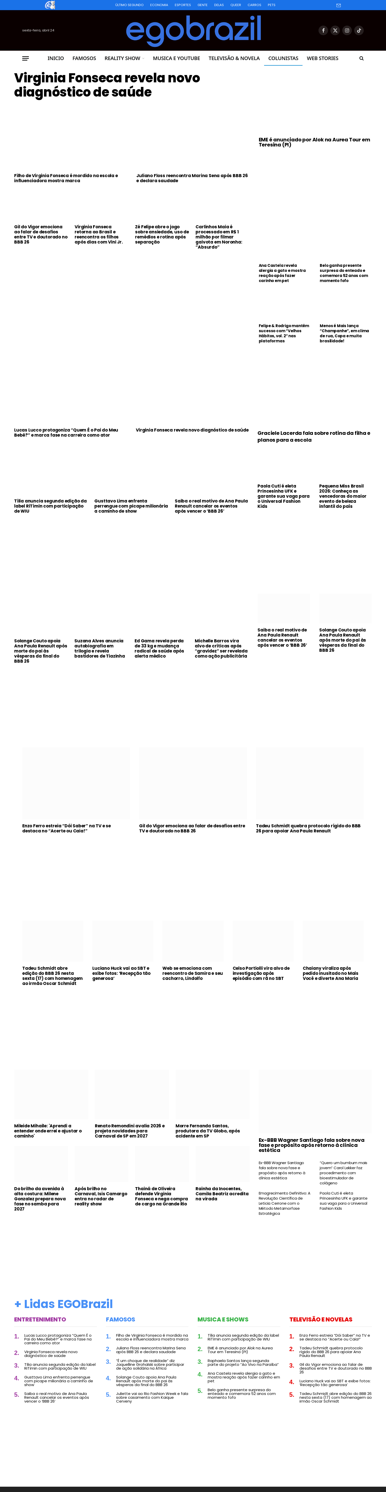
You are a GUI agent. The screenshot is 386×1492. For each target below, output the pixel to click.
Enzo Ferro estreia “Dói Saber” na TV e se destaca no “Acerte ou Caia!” (66, 828)
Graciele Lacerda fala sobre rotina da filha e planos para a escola (314, 436)
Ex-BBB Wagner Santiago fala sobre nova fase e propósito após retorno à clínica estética (311, 1145)
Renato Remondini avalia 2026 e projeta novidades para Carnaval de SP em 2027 (130, 1131)
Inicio (56, 58)
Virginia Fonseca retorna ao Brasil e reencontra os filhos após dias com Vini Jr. (99, 234)
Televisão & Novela (234, 58)
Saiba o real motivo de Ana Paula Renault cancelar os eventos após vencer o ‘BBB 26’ (211, 506)
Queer (235, 5)
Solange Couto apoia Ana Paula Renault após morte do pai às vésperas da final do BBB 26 (40, 651)
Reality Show (122, 58)
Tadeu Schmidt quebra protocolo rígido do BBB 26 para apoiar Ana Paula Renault (308, 828)
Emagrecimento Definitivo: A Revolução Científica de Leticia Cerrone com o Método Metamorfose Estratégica (285, 1203)
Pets (271, 5)
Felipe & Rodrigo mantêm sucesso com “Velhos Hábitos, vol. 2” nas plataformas (284, 333)
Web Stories (322, 58)
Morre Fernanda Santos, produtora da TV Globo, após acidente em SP (208, 1131)
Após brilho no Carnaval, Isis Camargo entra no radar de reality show (101, 1196)
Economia (159, 5)
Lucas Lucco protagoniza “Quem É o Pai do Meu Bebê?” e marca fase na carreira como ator (66, 432)
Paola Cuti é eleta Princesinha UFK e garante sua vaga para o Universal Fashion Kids (284, 496)
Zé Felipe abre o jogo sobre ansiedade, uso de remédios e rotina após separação (162, 234)
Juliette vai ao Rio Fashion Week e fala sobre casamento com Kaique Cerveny (152, 1397)
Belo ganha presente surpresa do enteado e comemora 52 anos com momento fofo (344, 273)
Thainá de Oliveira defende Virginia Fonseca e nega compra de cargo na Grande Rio (161, 1196)
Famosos (84, 58)
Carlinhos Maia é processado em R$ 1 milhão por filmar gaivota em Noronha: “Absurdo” (219, 237)
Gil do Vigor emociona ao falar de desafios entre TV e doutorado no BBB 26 (40, 234)
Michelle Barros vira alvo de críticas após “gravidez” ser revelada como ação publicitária (221, 648)
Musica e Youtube (176, 58)
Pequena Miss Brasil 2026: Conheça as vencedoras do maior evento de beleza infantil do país (342, 496)
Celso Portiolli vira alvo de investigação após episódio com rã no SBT (261, 973)
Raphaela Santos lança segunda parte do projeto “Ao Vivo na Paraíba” (243, 1362)
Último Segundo (129, 5)
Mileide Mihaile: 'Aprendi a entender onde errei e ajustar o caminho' (48, 1131)
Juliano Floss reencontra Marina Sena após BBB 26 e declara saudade (192, 178)
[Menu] (25, 58)
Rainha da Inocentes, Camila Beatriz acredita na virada (222, 1193)
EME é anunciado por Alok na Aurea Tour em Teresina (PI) (314, 142)
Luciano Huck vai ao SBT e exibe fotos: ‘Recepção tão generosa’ (121, 973)
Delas (219, 5)
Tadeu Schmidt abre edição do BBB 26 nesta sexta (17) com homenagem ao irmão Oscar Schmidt (52, 976)
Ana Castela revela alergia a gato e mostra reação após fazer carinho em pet (282, 273)
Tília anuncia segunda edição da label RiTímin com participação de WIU (50, 506)
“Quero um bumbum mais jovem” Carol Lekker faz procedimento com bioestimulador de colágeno (343, 1173)
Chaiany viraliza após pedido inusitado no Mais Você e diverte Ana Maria (330, 973)
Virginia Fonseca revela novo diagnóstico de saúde (107, 85)
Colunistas (283, 58)
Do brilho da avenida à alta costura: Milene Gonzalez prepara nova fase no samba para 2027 (40, 1198)
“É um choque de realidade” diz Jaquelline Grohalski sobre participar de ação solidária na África (150, 1364)
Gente (203, 5)
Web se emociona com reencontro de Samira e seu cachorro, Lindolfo (192, 973)
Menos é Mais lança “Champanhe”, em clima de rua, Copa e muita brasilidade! (344, 333)
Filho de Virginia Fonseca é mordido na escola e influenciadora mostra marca (66, 178)
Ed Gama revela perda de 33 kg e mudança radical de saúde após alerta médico (159, 648)
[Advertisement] (132, 291)
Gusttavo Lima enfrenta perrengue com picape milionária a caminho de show (131, 506)
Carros (254, 5)
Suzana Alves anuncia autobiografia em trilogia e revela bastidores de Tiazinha (99, 648)
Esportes (183, 5)
